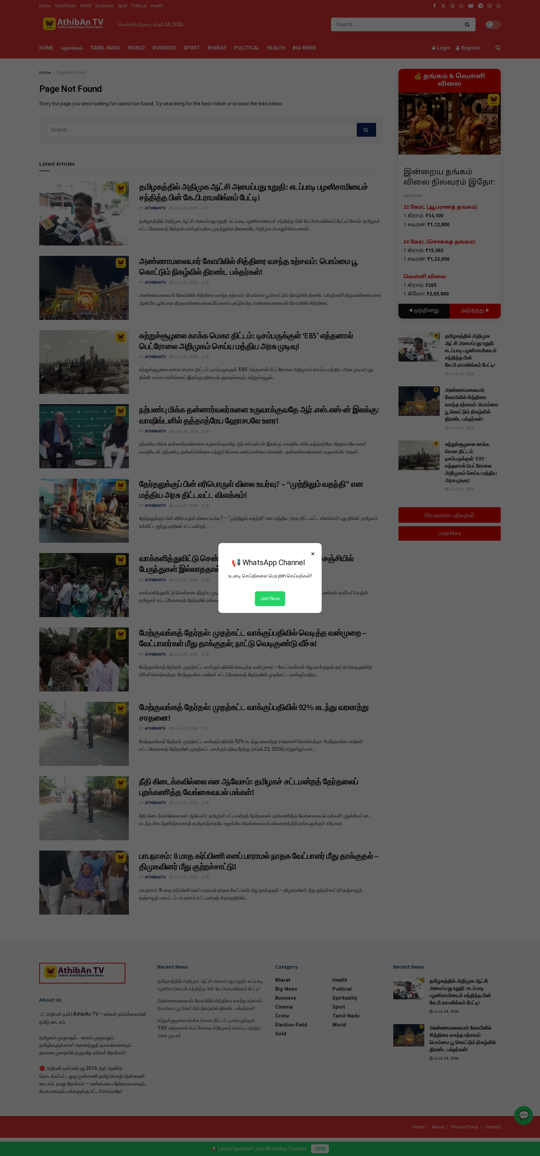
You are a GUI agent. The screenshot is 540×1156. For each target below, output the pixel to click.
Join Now (270, 598)
